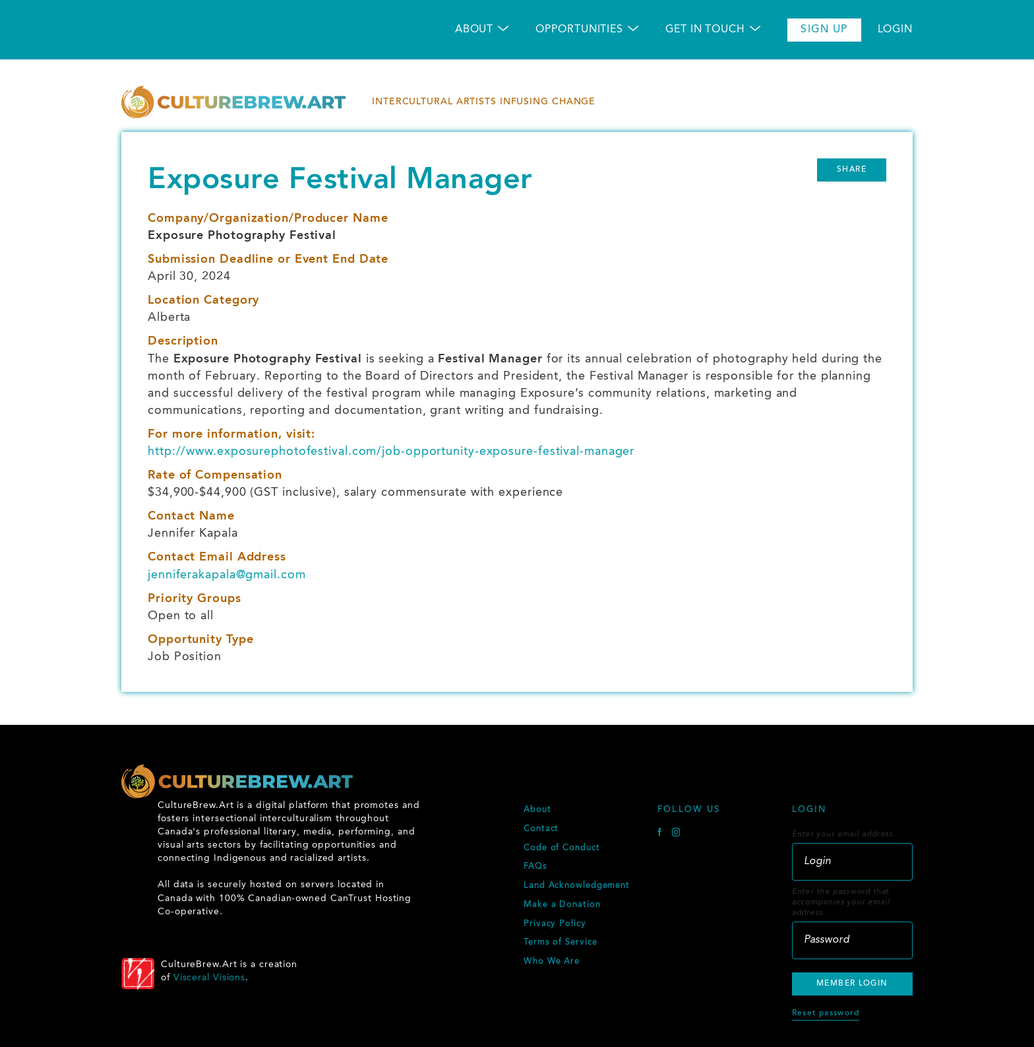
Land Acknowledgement (577, 886)
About (474, 29)
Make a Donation (562, 905)
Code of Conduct (562, 848)
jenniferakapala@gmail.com (227, 575)
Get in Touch (705, 29)
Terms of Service (560, 943)
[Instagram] (676, 834)
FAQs (535, 867)
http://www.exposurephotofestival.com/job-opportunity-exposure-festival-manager (391, 451)
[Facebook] (661, 834)
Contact (541, 829)
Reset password (825, 1013)
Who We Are (552, 962)
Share (852, 170)
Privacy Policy (555, 924)
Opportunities (579, 29)
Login (895, 29)
